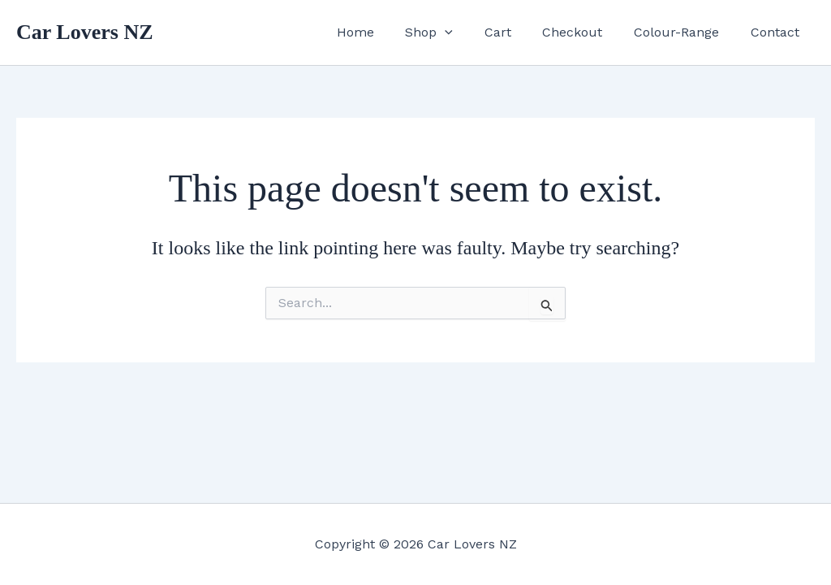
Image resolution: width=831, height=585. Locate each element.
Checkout (586, 32)
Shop (453, 32)
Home (384, 32)
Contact (777, 32)
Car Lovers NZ (84, 32)
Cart (516, 32)
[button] (469, 32)
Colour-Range (684, 32)
